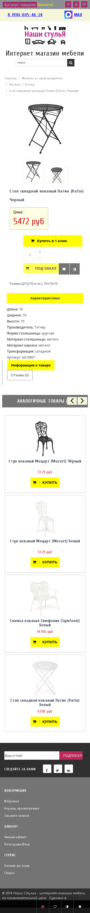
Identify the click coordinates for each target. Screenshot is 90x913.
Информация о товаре (31, 365)
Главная (11, 78)
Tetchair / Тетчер (22, 85)
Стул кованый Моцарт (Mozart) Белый (45, 541)
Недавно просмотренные (22, 808)
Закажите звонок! (16, 815)
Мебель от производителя (42, 78)
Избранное (11, 801)
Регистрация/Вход (17, 844)
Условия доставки (17, 866)
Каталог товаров (19, 4)
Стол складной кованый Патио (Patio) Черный (43, 91)
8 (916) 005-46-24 (25, 14)
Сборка (9, 873)
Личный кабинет (15, 837)
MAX (73, 15)
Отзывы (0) (20, 375)
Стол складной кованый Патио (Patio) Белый (45, 702)
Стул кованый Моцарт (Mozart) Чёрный (45, 461)
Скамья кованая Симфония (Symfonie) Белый (45, 622)
